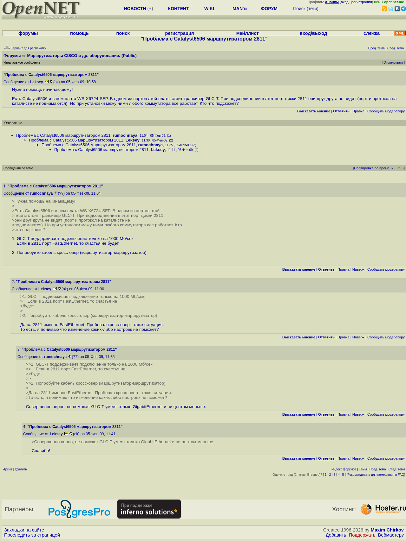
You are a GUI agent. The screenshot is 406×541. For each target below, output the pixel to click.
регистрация (361, 2)
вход (345, 2)
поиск (122, 33)
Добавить (336, 535)
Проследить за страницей (32, 535)
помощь (79, 33)
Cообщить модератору (386, 111)
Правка (358, 111)
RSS (400, 168)
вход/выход (313, 33)
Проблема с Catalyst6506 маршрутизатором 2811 (63, 135)
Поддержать (362, 535)
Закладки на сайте (24, 529)
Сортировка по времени (374, 168)
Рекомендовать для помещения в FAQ (376, 474)
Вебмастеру (391, 535)
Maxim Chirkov (387, 529)
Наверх (358, 269)
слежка (371, 33)
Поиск (299, 8)
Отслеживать (393, 62)
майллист (247, 33)
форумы (28, 33)
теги (312, 8)
